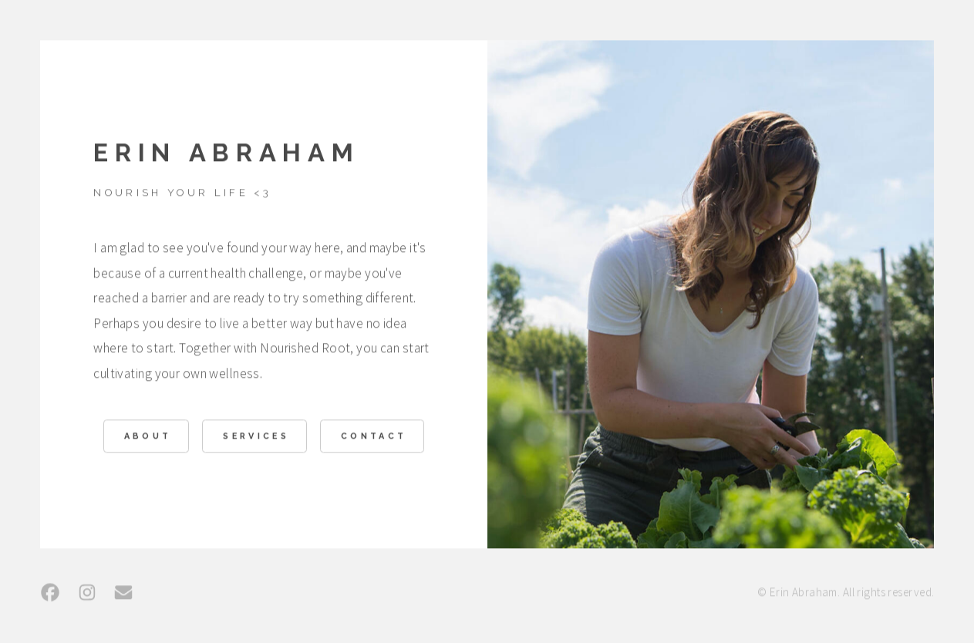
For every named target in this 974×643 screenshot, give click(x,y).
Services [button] (256, 438)
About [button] (148, 438)
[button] (50, 594)
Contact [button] (373, 438)
